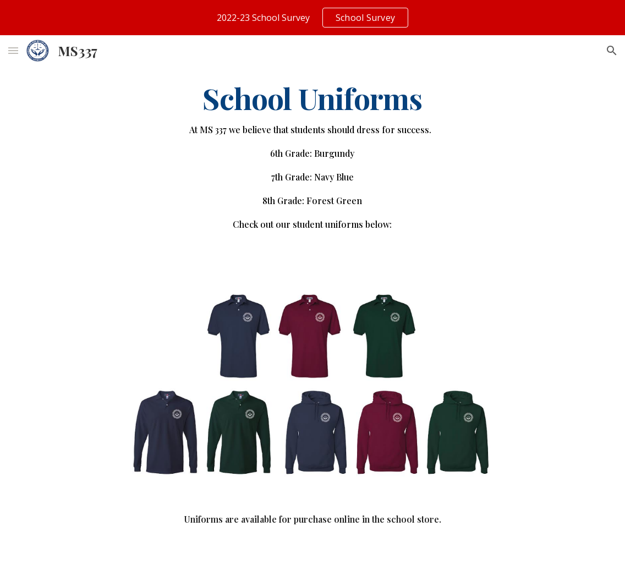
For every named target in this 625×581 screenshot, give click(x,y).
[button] (13, 50)
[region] (312, 17)
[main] (312, 161)
